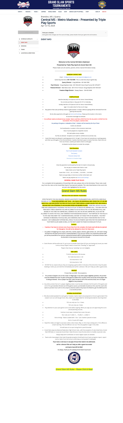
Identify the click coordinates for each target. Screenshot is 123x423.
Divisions (22, 46)
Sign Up (97, 11)
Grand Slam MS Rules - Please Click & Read (74, 369)
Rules (60, 11)
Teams (22, 49)
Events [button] (20, 11)
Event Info (23, 42)
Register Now (28, 32)
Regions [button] (29, 11)
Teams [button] (36, 11)
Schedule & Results (28, 39)
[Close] (105, 32)
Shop (65, 11)
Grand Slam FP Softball (76, 11)
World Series (52, 11)
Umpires (43, 11)
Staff (87, 11)
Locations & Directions (27, 53)
